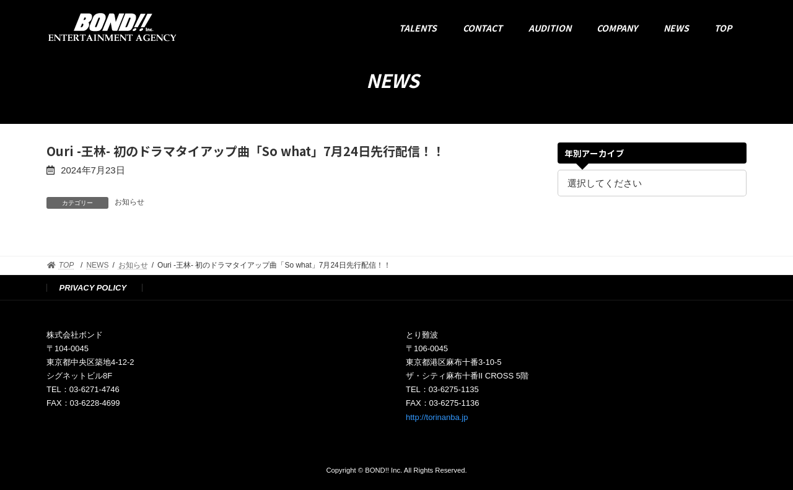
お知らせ (129, 202)
